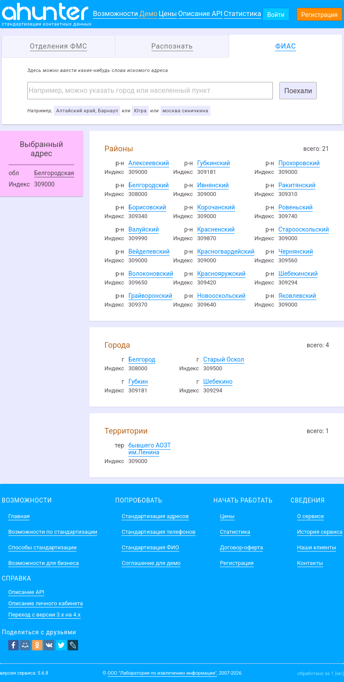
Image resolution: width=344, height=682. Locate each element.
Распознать (172, 46)
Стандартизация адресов (155, 516)
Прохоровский (299, 163)
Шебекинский (298, 273)
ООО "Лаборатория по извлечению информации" (162, 673)
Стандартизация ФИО (150, 547)
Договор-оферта (241, 547)
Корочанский (216, 207)
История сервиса (319, 532)
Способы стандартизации (42, 547)
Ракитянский (297, 185)
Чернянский (295, 251)
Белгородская (54, 173)
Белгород (141, 359)
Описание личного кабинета (45, 603)
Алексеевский (148, 163)
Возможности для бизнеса (43, 563)
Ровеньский (295, 207)
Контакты (310, 563)
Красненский (216, 229)
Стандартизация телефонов (158, 532)
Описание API (200, 14)
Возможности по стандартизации (52, 532)
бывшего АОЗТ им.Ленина (149, 449)
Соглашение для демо (150, 563)
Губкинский (213, 163)
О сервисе (310, 516)
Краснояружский (221, 273)
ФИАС (285, 46)
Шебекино (218, 381)
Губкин (138, 381)
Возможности (115, 14)
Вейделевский (149, 251)
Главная (18, 516)
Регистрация (319, 14)
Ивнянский (213, 185)
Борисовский (147, 207)
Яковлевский (297, 295)
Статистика (242, 14)
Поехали (298, 91)
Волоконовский (150, 273)
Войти (276, 14)
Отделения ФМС (58, 46)
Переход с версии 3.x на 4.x (44, 614)
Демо (148, 14)
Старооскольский (303, 229)
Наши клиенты (316, 547)
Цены (168, 14)
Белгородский (148, 185)
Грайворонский (150, 295)
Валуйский (143, 229)
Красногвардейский (226, 251)
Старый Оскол (223, 359)
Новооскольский (221, 295)
